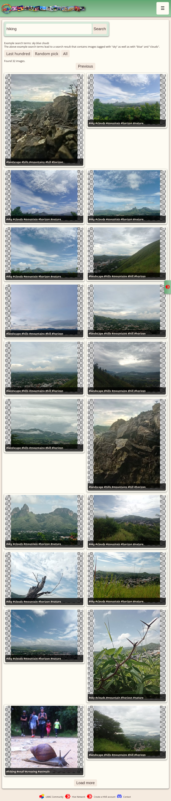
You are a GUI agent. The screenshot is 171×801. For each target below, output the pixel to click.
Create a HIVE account (105, 796)
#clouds (100, 123)
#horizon (57, 162)
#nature (138, 123)
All (65, 53)
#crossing (31, 771)
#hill (48, 162)
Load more (85, 783)
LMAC (45, 9)
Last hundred (18, 53)
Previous (85, 66)
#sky (92, 123)
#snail (20, 771)
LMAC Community (54, 796)
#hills (24, 162)
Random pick (46, 53)
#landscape (13, 162)
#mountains (37, 162)
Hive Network (78, 796)
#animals (44, 771)
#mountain (113, 123)
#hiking (11, 771)
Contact (127, 796)
